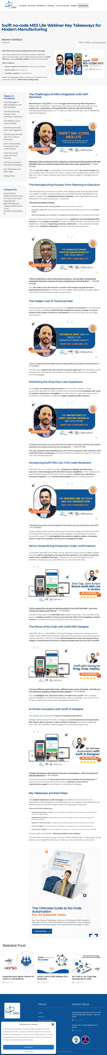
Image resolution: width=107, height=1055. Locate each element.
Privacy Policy (29, 1051)
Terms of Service (67, 1052)
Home (40, 1013)
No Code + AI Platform (37, 6)
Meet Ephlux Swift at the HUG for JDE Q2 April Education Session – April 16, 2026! (86, 1015)
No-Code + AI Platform (45, 1020)
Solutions (51, 6)
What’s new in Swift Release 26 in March (85, 1026)
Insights (74, 6)
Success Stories (62, 6)
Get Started (83, 6)
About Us (41, 1016)
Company (23, 6)
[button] (53, 1024)
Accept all (28, 1047)
